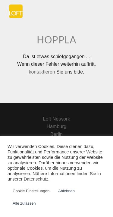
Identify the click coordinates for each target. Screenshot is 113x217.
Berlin (56, 134)
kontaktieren (42, 71)
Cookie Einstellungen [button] (31, 191)
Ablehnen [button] (66, 191)
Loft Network (56, 118)
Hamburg (57, 126)
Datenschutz (36, 179)
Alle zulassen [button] (24, 203)
